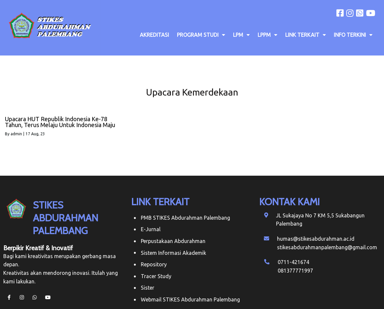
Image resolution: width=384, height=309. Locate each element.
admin (16, 134)
